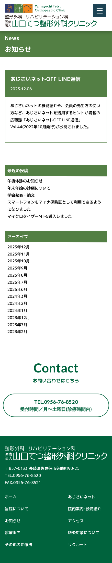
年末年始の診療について (28, 188)
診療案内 (13, 532)
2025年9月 (17, 268)
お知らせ (13, 520)
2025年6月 (17, 289)
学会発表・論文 (21, 195)
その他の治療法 (18, 544)
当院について (16, 509)
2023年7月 (17, 324)
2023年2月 (17, 331)
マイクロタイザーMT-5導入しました (39, 216)
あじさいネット (81, 496)
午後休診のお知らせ (25, 181)
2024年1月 (17, 310)
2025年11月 (18, 254)
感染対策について (85, 532)
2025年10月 (18, 261)
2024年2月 (17, 303)
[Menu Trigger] (99, 10)
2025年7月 (17, 282)
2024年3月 (17, 296)
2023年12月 (18, 317)
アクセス (76, 521)
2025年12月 (18, 247)
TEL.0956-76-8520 (56, 405)
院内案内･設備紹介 (84, 509)
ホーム (11, 496)
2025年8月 (17, 275)
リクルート (78, 544)
